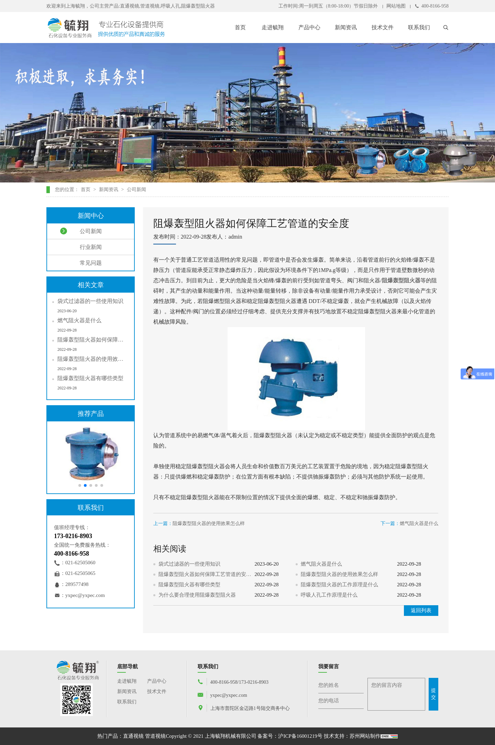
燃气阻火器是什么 (419, 523)
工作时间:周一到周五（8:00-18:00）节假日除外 (328, 6)
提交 (433, 694)
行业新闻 (81, 246)
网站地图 (396, 6)
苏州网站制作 (365, 736)
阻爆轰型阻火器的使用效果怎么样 (209, 523)
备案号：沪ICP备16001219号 (289, 736)
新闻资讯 (346, 27)
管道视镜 (155, 736)
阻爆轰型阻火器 (401, 280)
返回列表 (421, 610)
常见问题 (81, 262)
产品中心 (309, 27)
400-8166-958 (432, 6)
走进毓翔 (273, 27)
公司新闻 (136, 189)
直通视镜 (133, 736)
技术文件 (383, 27)
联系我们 (419, 27)
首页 (240, 27)
